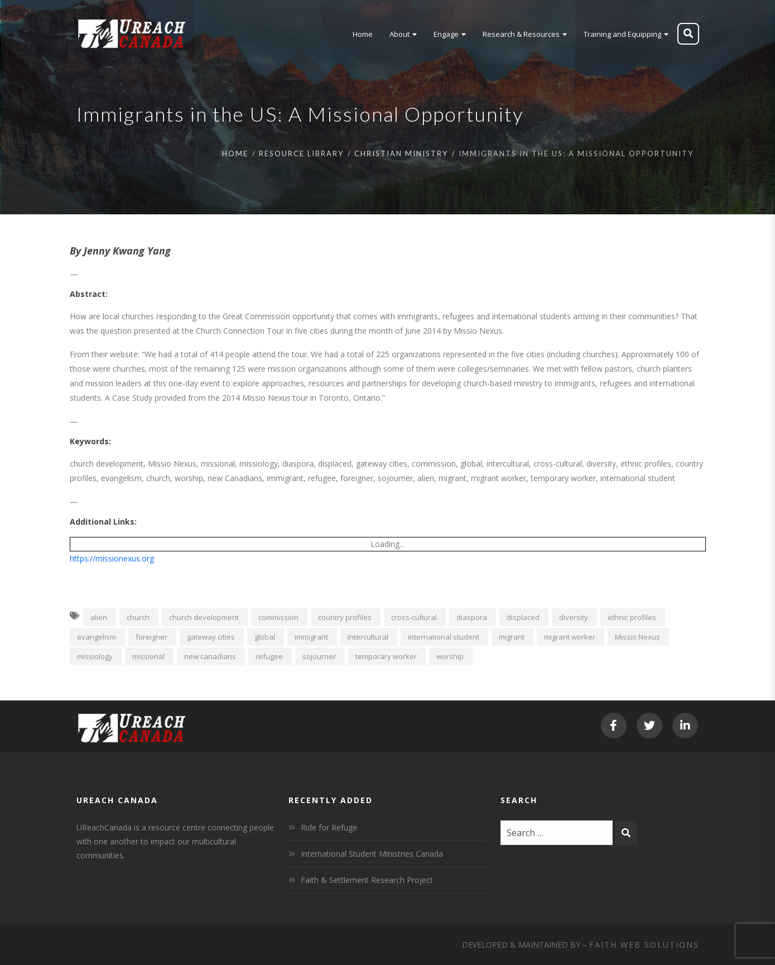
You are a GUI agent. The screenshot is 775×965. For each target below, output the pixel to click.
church (138, 617)
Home (235, 153)
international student (443, 637)
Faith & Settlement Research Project (367, 880)
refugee (269, 656)
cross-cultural (414, 617)
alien (98, 617)
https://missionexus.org (112, 558)
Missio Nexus (637, 637)
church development (204, 617)
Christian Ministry (401, 153)
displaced (523, 617)
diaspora (471, 617)
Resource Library (301, 153)
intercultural (368, 637)
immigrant (311, 637)
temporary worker (386, 656)
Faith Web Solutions (644, 944)
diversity (573, 617)
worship (450, 656)
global (264, 637)
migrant (511, 637)
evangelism (96, 637)
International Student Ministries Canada (372, 853)
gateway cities (211, 637)
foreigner (151, 637)
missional (148, 656)
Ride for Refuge (329, 827)
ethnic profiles (632, 617)
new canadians (210, 656)
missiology (95, 656)
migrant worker (569, 637)
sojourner (319, 656)
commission (278, 617)
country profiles (345, 617)
